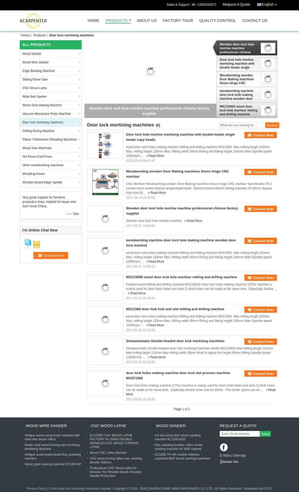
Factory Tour (178, 21)
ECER (267, 488)
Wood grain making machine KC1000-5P (53, 464)
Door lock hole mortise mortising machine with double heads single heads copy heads (237, 63)
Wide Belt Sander (34, 96)
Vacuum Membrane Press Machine (46, 114)
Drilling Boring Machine (38, 131)
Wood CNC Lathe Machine (108, 453)
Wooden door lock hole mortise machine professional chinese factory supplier (237, 48)
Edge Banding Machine (38, 71)
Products (116, 21)
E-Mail (225, 455)
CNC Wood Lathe (34, 88)
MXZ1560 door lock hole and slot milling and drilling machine (175, 309)
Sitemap (239, 455)
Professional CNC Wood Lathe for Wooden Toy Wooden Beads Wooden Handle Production (115, 472)
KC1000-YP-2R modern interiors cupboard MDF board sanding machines (182, 456)
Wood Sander (31, 54)
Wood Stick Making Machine (42, 105)
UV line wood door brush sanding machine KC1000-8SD (178, 437)
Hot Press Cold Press (37, 156)
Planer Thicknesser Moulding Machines (49, 139)
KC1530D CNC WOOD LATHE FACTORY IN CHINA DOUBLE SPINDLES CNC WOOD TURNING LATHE (114, 441)
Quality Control (217, 21)
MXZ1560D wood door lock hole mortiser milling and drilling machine (238, 110)
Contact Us (254, 21)
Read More (156, 156)
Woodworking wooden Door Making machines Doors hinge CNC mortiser (237, 79)
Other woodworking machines (42, 165)
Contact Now (263, 135)
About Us (147, 21)
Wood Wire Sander (35, 62)
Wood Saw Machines (37, 148)
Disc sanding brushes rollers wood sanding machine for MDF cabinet (178, 447)
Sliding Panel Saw (35, 79)
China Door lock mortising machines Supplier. (81, 488)
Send (265, 434)
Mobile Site (229, 462)
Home (93, 21)
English (271, 3)
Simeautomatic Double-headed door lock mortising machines (175, 341)
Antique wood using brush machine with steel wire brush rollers (52, 437)
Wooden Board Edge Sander (42, 182)
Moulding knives (33, 174)
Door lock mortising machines (42, 122)
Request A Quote (236, 4)
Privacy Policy (37, 488)
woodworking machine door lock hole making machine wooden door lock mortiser (236, 95)
